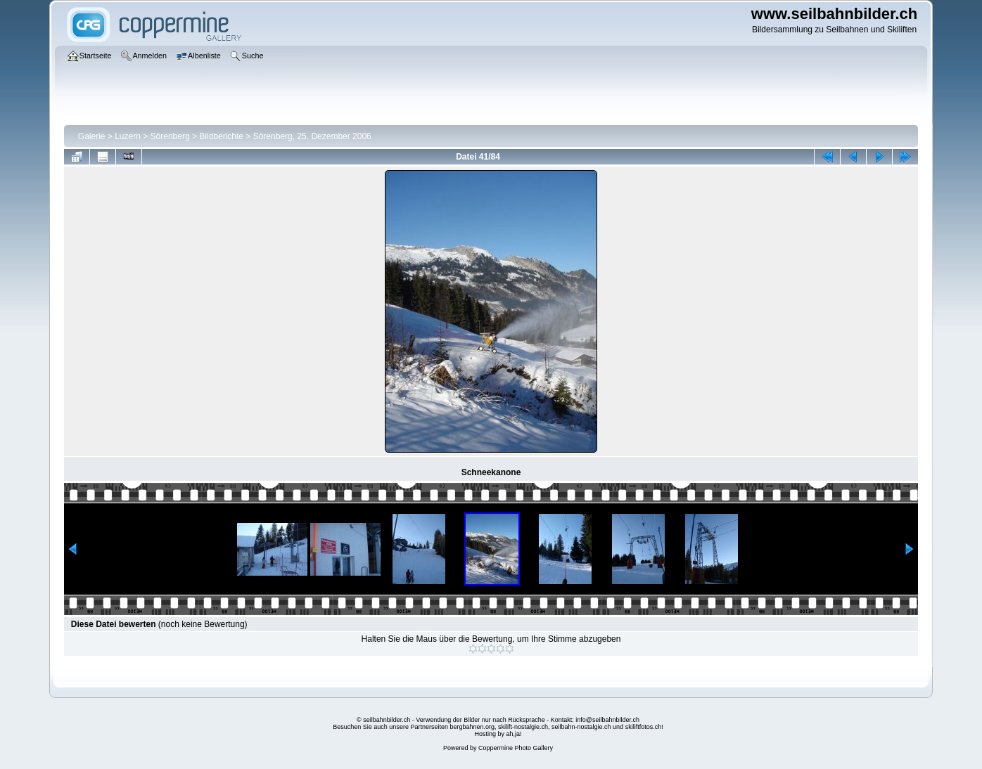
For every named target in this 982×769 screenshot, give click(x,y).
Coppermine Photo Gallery (515, 747)
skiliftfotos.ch (643, 726)
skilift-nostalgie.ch (523, 726)
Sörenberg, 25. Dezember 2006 (312, 136)
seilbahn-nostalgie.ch (581, 726)
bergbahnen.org (472, 726)
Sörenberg (170, 136)
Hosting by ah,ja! (497, 733)
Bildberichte (221, 136)
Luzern (128, 136)
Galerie (92, 136)
